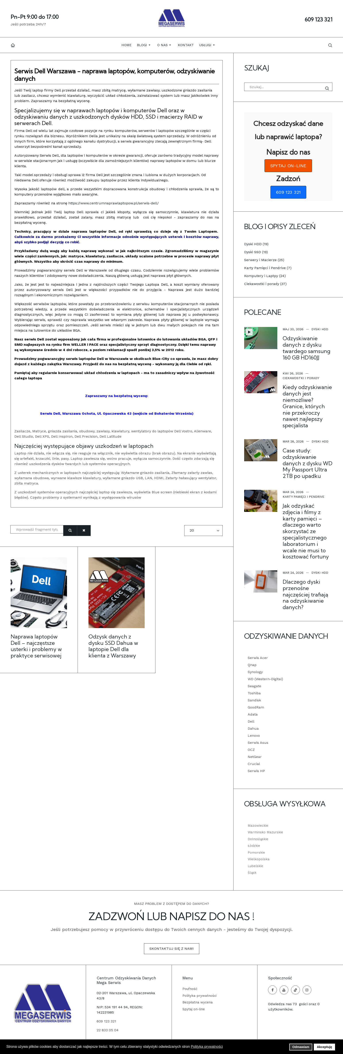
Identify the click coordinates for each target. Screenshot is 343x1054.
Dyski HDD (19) (256, 244)
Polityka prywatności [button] (207, 1046)
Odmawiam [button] (300, 1047)
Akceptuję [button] (324, 1047)
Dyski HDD (319, 329)
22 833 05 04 (108, 1030)
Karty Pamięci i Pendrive (303, 496)
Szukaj (328, 88)
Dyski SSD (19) (256, 252)
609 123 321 (318, 19)
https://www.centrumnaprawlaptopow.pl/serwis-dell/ (113, 203)
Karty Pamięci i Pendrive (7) (267, 268)
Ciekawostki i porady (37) (265, 284)
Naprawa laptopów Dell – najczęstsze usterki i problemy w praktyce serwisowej (36, 646)
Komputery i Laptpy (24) (265, 276)
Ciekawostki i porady (301, 378)
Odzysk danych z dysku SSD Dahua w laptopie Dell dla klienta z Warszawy (113, 646)
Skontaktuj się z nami (171, 948)
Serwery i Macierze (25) (264, 260)
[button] (144, 45)
